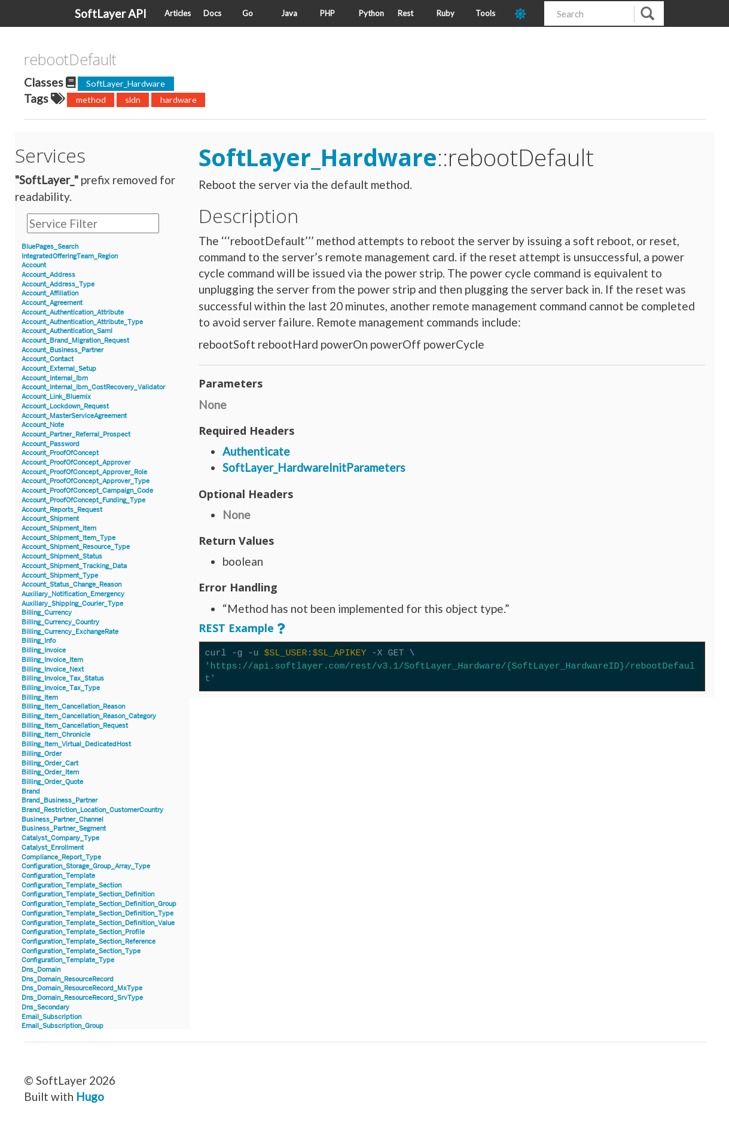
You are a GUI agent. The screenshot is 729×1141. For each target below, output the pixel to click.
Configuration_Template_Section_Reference (88, 941)
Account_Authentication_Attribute (73, 312)
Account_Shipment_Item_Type (68, 538)
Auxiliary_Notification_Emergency (73, 594)
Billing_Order (42, 754)
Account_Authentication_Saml (67, 331)
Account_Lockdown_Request (65, 406)
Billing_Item (40, 697)
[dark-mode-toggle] (524, 13)
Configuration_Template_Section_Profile (83, 932)
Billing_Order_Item (50, 772)
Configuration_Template (58, 876)
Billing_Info (39, 641)
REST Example (236, 628)
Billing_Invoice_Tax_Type (61, 688)
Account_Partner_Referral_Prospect (76, 434)
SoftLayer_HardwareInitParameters (313, 467)
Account (34, 265)
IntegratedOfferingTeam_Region (70, 256)
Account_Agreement (52, 303)
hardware (178, 99)
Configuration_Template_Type (68, 960)
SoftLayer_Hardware (125, 83)
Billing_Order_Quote (52, 782)
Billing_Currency (47, 613)
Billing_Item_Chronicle (56, 735)
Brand (31, 791)
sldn (133, 99)
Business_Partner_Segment (64, 828)
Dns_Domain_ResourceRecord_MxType (82, 988)
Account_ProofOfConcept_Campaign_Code (87, 491)
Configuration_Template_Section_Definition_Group (99, 904)
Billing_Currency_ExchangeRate (70, 632)
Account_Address (48, 275)
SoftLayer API (111, 13)
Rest (405, 13)
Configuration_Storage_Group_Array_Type (86, 866)
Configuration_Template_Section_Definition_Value (98, 923)
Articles (177, 13)
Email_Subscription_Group (62, 1026)
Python (371, 13)
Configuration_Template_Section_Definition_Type (97, 913)
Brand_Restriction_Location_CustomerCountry (92, 810)
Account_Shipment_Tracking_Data (74, 566)
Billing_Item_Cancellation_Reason (73, 706)
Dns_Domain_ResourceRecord (68, 979)
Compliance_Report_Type (61, 857)
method (91, 99)
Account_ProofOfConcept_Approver (76, 462)
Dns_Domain (41, 970)
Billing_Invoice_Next (53, 669)
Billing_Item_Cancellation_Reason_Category (89, 716)
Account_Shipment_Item (59, 528)
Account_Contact (48, 359)
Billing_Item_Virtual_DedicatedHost (76, 744)
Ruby (446, 13)
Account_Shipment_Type (60, 575)
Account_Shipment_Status (62, 556)
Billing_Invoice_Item (52, 660)
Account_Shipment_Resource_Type (76, 547)
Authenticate (256, 451)
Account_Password (51, 444)
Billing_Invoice (44, 650)
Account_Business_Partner (62, 350)
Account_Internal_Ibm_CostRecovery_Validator (93, 387)
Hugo (90, 1096)
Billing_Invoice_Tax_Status (63, 678)
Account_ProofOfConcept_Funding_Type (83, 500)
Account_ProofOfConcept (60, 453)
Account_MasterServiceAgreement (74, 416)
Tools (485, 13)
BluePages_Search (50, 247)
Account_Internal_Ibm (55, 378)
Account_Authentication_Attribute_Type (82, 322)
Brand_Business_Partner (59, 800)
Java (289, 13)
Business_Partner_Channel (62, 819)
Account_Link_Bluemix (56, 397)
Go (247, 13)
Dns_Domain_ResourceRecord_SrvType (82, 998)
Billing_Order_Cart (50, 763)
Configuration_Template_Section (71, 885)
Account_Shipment (50, 519)
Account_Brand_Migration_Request (75, 340)
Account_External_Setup (59, 369)
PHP (327, 13)
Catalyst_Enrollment (53, 848)
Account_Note (43, 425)
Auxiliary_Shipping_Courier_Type (72, 604)
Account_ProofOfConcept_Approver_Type (86, 481)
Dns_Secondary (45, 1007)
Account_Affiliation (50, 293)
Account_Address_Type (58, 284)
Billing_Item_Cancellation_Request (75, 726)
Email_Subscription (51, 1017)
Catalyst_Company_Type (60, 838)
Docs (212, 13)
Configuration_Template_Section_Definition (88, 894)
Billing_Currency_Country (60, 622)
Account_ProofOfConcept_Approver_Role (84, 472)
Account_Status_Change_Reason (71, 584)
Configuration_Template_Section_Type (81, 951)
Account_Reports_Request (62, 510)
